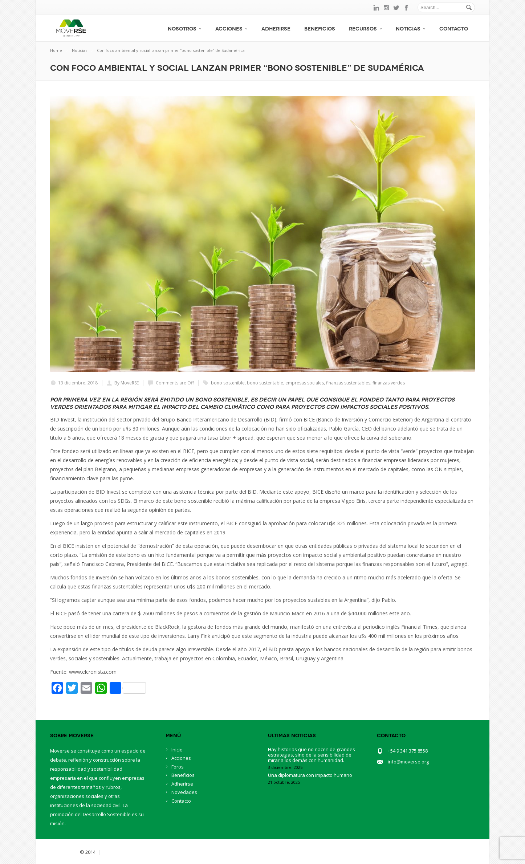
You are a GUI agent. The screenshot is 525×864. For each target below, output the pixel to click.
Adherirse (275, 29)
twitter (396, 8)
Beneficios (319, 29)
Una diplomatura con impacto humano (310, 775)
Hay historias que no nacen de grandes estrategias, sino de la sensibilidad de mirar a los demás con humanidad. (311, 754)
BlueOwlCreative (123, 852)
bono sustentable (265, 383)
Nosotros (185, 29)
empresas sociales (304, 383)
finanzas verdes (389, 383)
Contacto (453, 29)
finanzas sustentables (348, 383)
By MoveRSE (126, 383)
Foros (177, 766)
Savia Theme (64, 852)
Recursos (365, 29)
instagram (386, 8)
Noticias (411, 29)
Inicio (177, 749)
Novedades (184, 792)
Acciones (231, 29)
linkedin (376, 8)
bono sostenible (228, 383)
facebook (407, 8)
